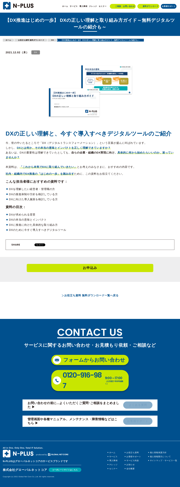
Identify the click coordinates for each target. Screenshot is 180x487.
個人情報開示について (160, 456)
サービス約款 (132, 460)
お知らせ (130, 464)
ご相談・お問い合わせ (125, 6)
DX (52, 40)
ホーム (65, 6)
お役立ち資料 (132, 452)
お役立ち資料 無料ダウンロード (31, 40)
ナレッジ (93, 6)
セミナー (103, 6)
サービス (74, 6)
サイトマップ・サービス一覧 (163, 460)
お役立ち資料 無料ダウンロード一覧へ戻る (91, 295)
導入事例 (83, 6)
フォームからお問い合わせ (94, 360)
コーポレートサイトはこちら (66, 469)
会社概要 (130, 468)
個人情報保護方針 (158, 452)
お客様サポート (169, 6)
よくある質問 (138, 405)
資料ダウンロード (150, 6)
